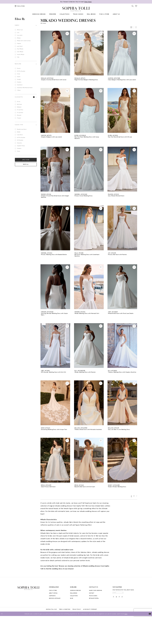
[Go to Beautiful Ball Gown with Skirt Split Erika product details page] (89, 460)
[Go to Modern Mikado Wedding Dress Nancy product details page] (122, 460)
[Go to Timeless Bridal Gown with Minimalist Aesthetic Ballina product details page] (89, 402)
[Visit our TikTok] (129, 600)
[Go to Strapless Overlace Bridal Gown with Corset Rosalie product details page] (55, 53)
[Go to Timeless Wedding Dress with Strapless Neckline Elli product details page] (122, 345)
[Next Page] (136, 496)
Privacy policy (77, 611)
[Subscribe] (132, 593)
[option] (55, 57)
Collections (74, 595)
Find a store (53, 590)
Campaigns (52, 595)
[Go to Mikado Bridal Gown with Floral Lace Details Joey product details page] (122, 286)
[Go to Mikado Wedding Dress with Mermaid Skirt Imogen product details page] (89, 286)
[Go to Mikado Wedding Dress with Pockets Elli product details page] (89, 345)
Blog (71, 598)
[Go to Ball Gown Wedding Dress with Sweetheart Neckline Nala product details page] (89, 228)
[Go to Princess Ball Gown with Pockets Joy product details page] (122, 228)
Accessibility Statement (90, 611)
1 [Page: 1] (131, 496)
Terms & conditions (64, 611)
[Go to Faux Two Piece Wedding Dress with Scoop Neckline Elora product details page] (89, 110)
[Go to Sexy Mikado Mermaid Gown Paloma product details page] (122, 169)
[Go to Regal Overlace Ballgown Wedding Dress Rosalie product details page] (89, 53)
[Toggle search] (132, 6)
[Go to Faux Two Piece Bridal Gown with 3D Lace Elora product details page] (122, 110)
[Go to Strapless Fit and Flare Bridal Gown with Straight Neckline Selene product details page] (55, 169)
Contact (91, 593)
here (126, 616)
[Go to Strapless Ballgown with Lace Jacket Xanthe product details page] (55, 110)
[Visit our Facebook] (114, 600)
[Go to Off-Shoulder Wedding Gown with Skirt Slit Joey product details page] (55, 345)
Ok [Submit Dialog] (149, 616)
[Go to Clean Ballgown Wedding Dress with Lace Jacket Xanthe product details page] (122, 53)
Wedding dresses (75, 590)
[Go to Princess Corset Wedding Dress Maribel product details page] (89, 169)
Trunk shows (93, 595)
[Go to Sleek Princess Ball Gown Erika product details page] (55, 460)
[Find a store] (19, 6)
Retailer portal (94, 598)
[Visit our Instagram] (119, 600)
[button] (34, 97)
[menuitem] (39, 14)
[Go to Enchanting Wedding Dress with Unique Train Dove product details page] (55, 402)
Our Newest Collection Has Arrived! (76, 2)
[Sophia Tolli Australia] (76, 9)
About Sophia (53, 593)
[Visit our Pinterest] (124, 600)
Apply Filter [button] (25, 159)
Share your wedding (95, 590)
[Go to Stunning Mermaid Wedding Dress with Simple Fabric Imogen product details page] (55, 286)
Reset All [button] (26, 164)
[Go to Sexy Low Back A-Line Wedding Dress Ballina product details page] (122, 402)
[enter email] (124, 593)
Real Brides (73, 593)
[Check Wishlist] (136, 6)
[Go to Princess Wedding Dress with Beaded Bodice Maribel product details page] (55, 228)
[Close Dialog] (2, 615)
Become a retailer (54, 598)
